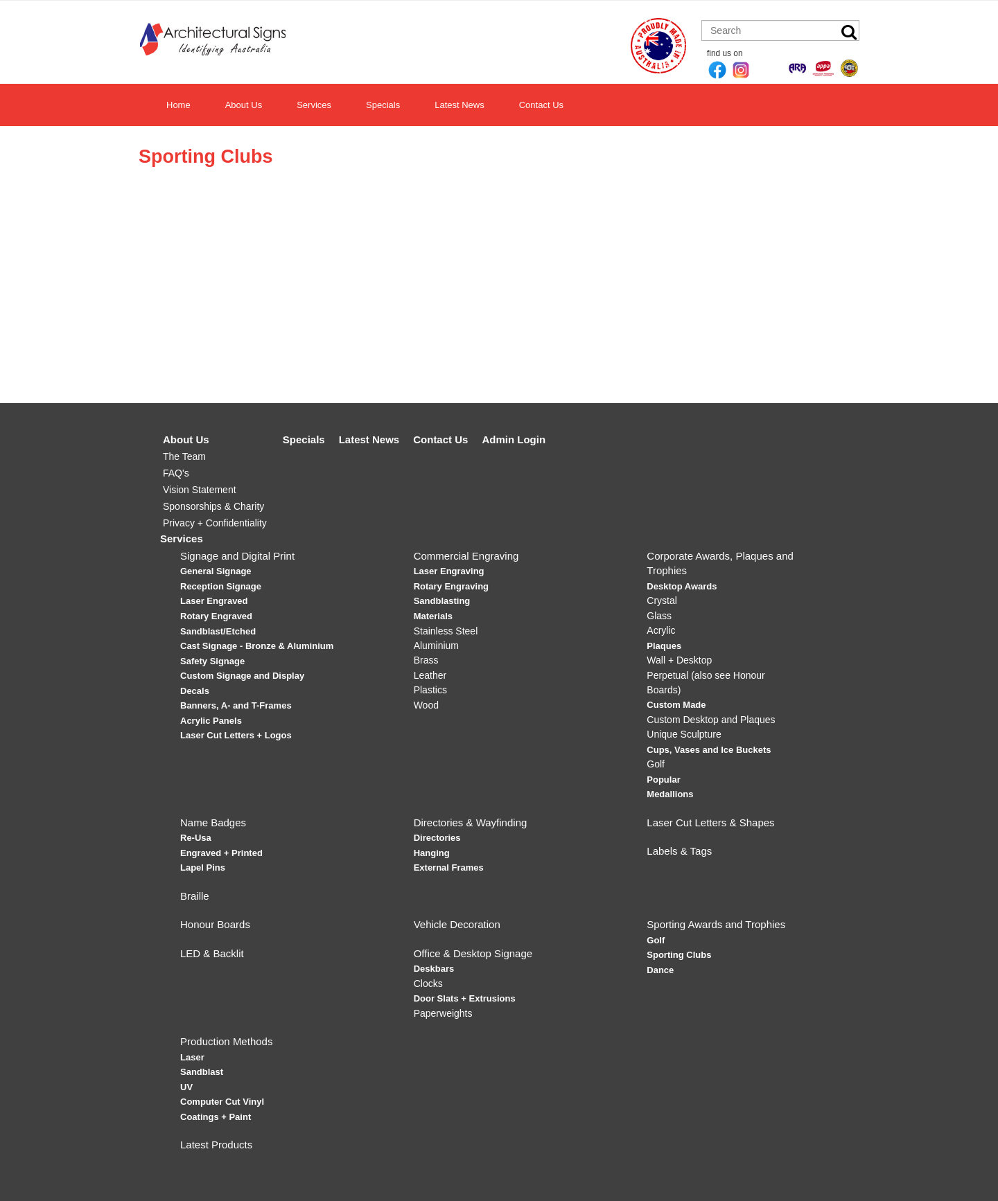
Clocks (428, 983)
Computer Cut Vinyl (222, 1101)
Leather (430, 675)
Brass (426, 660)
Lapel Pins (202, 867)
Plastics (430, 689)
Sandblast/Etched (218, 631)
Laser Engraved (214, 601)
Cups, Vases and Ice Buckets (709, 750)
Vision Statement (199, 489)
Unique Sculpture (684, 734)
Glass (659, 615)
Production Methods (226, 1041)
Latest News (459, 105)
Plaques (664, 646)
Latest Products (216, 1144)
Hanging (432, 853)
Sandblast (201, 1072)
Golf (656, 763)
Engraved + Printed (221, 853)
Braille (194, 896)
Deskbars (434, 968)
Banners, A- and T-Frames (236, 705)
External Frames (449, 867)
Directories (437, 838)
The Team (184, 456)
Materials (433, 616)
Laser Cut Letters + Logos (236, 735)
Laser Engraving (449, 571)
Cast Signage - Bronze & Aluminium (256, 646)
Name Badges (213, 822)
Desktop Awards (682, 586)
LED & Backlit (212, 953)
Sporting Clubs (679, 955)
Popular (663, 779)
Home (178, 105)
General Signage (216, 571)
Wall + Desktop (679, 660)
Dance (660, 970)
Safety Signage (212, 661)
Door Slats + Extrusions (465, 998)
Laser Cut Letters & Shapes (710, 822)
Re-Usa (195, 838)
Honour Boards (215, 924)
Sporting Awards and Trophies (716, 924)
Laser (192, 1057)
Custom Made (676, 705)
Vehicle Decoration (457, 924)
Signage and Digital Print (237, 556)
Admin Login (513, 439)
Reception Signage (220, 586)
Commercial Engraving (466, 556)
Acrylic (661, 630)
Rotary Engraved (216, 616)
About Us (243, 105)
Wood (426, 705)
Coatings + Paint (215, 1117)
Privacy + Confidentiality (215, 522)
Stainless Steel (446, 631)
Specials (383, 105)
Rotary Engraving (451, 586)
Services (314, 105)
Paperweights (443, 1013)
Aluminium (436, 645)
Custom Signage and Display (242, 675)
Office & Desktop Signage (473, 953)
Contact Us (541, 105)
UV (186, 1087)
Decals (194, 691)
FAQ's (176, 473)
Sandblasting (442, 601)
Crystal (662, 600)
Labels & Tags (679, 851)
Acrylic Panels (211, 720)
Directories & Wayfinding (470, 822)
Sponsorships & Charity (213, 506)
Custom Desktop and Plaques (711, 719)
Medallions (670, 794)
